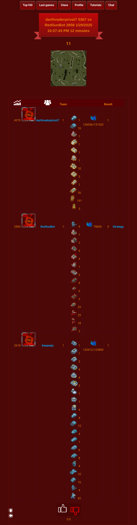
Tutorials (96, 5)
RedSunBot (47, 226)
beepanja (48, 345)
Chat (111, 5)
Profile (79, 5)
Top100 (27, 5)
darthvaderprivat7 (47, 120)
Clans (64, 5)
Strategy (118, 226)
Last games (46, 5)
